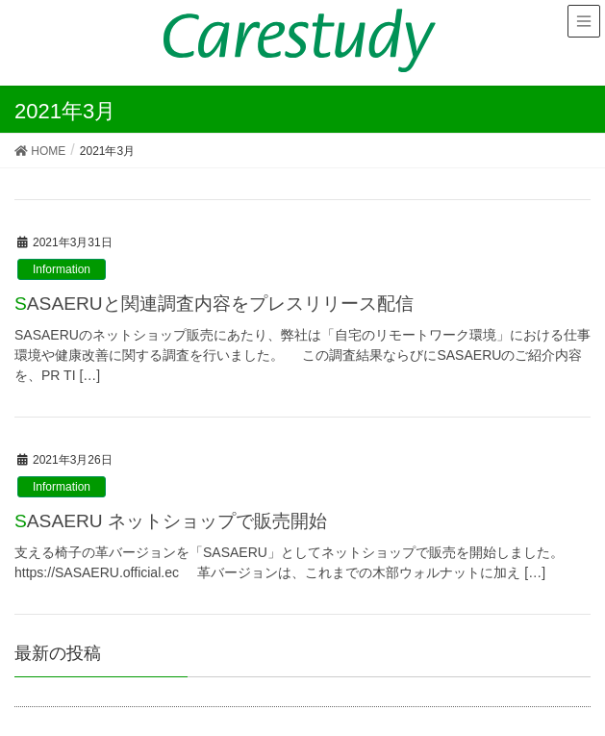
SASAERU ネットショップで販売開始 (170, 521)
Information (61, 269)
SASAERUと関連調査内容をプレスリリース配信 (214, 303)
